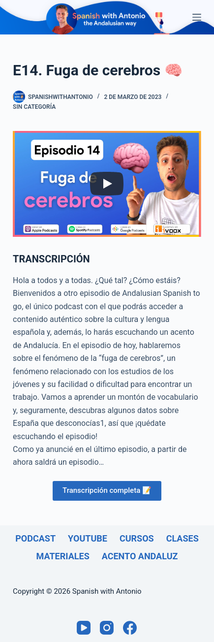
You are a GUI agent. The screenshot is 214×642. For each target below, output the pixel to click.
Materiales (63, 556)
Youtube (87, 538)
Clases (182, 538)
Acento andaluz (140, 556)
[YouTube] (84, 628)
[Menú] (196, 17)
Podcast (35, 538)
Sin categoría (34, 106)
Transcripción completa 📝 (107, 490)
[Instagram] (107, 628)
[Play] (106, 183)
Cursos (137, 538)
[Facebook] (130, 628)
